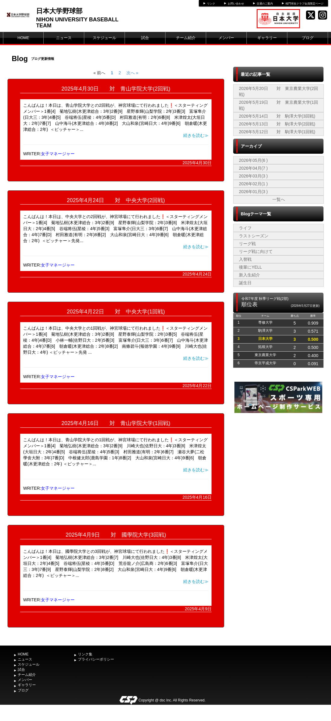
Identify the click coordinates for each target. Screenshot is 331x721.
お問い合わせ (236, 3)
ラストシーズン (253, 235)
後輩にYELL (250, 267)
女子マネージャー (58, 153)
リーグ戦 (247, 243)
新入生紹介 (249, 275)
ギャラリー (267, 37)
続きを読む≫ (196, 135)
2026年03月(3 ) (253, 176)
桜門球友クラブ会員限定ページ (304, 3)
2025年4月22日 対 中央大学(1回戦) (116, 312)
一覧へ (278, 199)
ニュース (64, 37)
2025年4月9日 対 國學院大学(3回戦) (116, 535)
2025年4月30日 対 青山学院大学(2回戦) (115, 89)
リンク (211, 3)
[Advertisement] (278, 459)
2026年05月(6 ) (253, 160)
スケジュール (104, 37)
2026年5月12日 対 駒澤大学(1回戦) (277, 131)
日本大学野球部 (59, 11)
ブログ (308, 37)
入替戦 (245, 259)
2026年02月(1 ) (253, 183)
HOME (23, 37)
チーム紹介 (186, 37)
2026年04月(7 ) (253, 168)
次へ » (132, 72)
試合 (145, 37)
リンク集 (85, 654)
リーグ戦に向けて (256, 251)
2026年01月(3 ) (253, 191)
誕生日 (245, 282)
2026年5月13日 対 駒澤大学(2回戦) (277, 124)
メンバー (226, 37)
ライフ (245, 228)
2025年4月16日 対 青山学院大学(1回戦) (115, 423)
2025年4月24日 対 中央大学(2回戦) (116, 200)
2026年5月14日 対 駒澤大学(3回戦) (277, 116)
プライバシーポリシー (96, 659)
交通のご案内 (265, 3)
